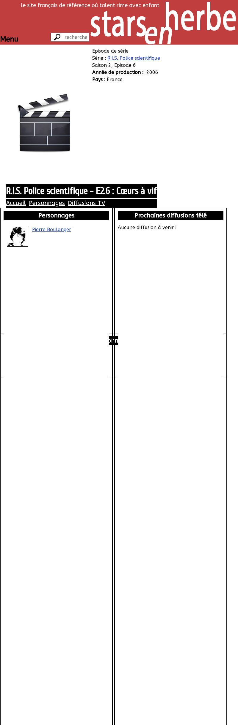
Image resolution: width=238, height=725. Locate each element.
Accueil (16, 203)
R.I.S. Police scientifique (133, 58)
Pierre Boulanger (51, 229)
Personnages (47, 203)
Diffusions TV (86, 203)
